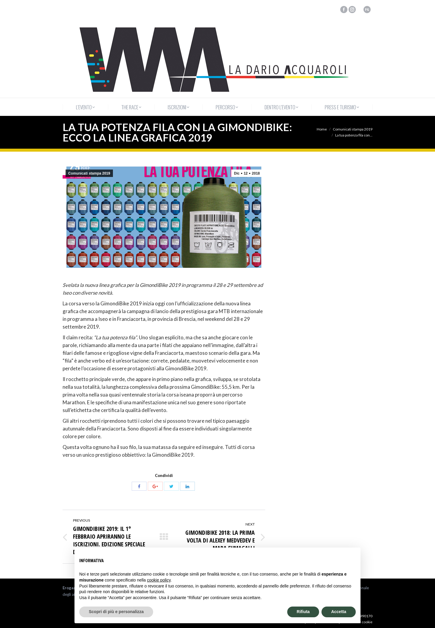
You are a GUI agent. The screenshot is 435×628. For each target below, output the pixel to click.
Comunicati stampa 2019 (352, 129)
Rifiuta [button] (303, 611)
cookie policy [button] (158, 580)
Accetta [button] (338, 611)
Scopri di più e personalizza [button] (116, 611)
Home (322, 129)
